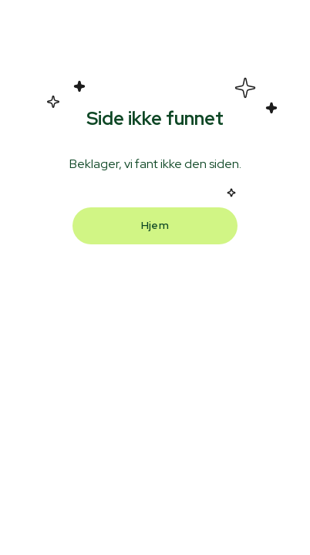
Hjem (155, 225)
